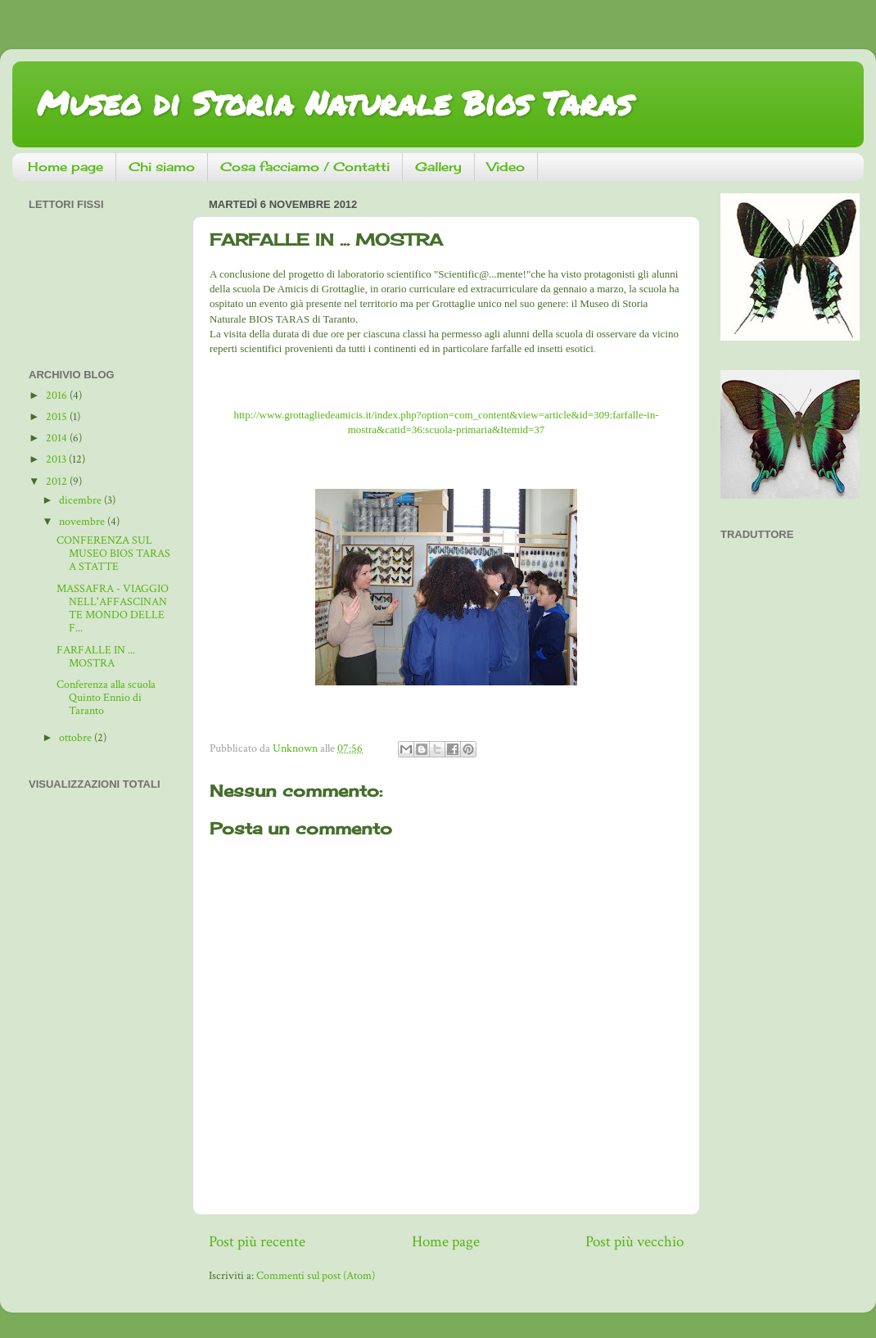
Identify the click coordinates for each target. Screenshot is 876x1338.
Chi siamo (162, 166)
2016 (58, 395)
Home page (65, 166)
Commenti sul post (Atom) (315, 1275)
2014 (58, 438)
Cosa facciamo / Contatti (305, 166)
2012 (58, 481)
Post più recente (257, 1242)
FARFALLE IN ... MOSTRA (95, 657)
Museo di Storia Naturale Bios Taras (334, 102)
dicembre (81, 500)
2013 (57, 459)
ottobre (76, 737)
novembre (83, 521)
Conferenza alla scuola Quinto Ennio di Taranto (106, 697)
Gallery (438, 166)
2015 (58, 416)
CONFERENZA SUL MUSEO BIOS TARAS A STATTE (113, 553)
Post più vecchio (634, 1242)
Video (506, 166)
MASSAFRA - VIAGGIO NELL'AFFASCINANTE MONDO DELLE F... (112, 608)
